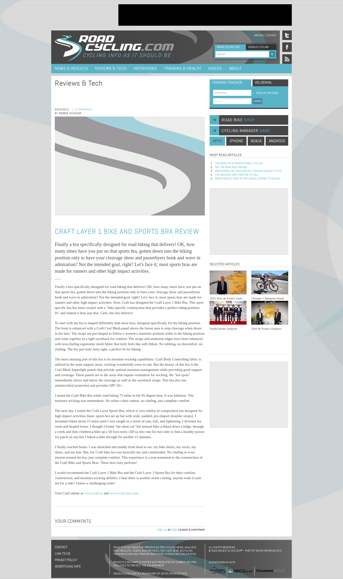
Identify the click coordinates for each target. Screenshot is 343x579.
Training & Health (182, 69)
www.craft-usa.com (124, 493)
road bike (238, 120)
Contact (271, 35)
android (277, 141)
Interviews (145, 69)
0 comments (83, 109)
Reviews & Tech (110, 69)
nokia (256, 141)
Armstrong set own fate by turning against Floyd (248, 171)
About (235, 69)
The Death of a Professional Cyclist (239, 163)
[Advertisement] (205, 15)
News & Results (71, 69)
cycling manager (246, 131)
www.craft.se (93, 493)
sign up (162, 529)
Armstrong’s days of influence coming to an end (247, 178)
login (174, 529)
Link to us (62, 553)
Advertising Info (68, 566)
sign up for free (265, 93)
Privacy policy (66, 560)
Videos (215, 69)
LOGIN (257, 101)
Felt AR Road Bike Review (231, 167)
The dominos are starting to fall (237, 175)
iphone (236, 141)
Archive (259, 35)
